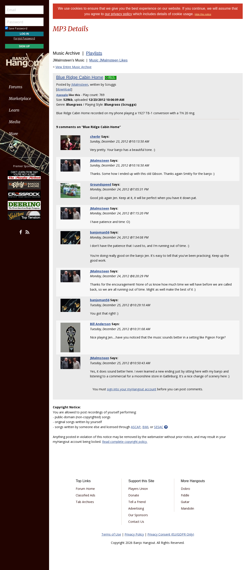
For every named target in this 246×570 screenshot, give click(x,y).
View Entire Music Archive (73, 67)
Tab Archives (85, 502)
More (13, 133)
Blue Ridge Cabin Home (79, 77)
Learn (14, 110)
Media (15, 121)
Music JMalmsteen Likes (108, 60)
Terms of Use (111, 534)
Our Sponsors (138, 515)
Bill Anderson (100, 324)
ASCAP (136, 427)
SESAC (158, 427)
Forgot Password (24, 38)
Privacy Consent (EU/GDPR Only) (170, 534)
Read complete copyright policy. (124, 442)
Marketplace (20, 98)
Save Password (17, 28)
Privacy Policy (134, 534)
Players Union (138, 489)
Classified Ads (85, 495)
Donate (133, 495)
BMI (145, 427)
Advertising (136, 508)
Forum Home (85, 489)
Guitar (185, 502)
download (64, 89)
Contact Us (136, 521)
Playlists (94, 53)
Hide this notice (203, 14)
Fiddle (185, 495)
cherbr (95, 136)
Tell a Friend (137, 502)
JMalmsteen (79, 84)
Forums (16, 86)
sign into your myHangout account (131, 389)
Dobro (185, 489)
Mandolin (187, 508)
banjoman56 (99, 232)
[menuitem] (25, 87)
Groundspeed (100, 184)
